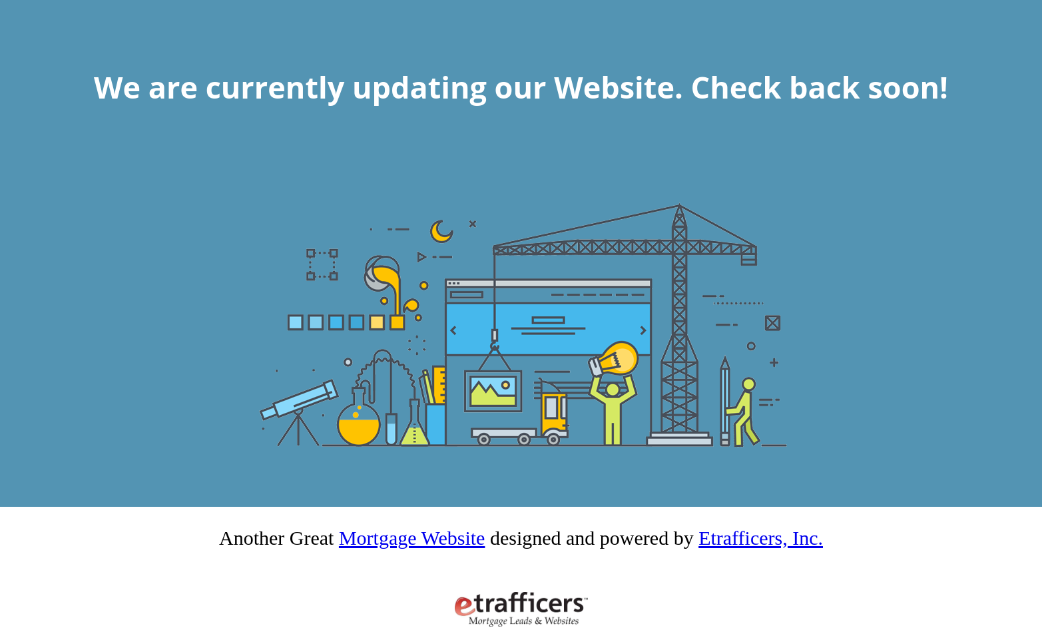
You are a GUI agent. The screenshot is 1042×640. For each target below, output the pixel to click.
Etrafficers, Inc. (760, 538)
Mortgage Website (412, 538)
